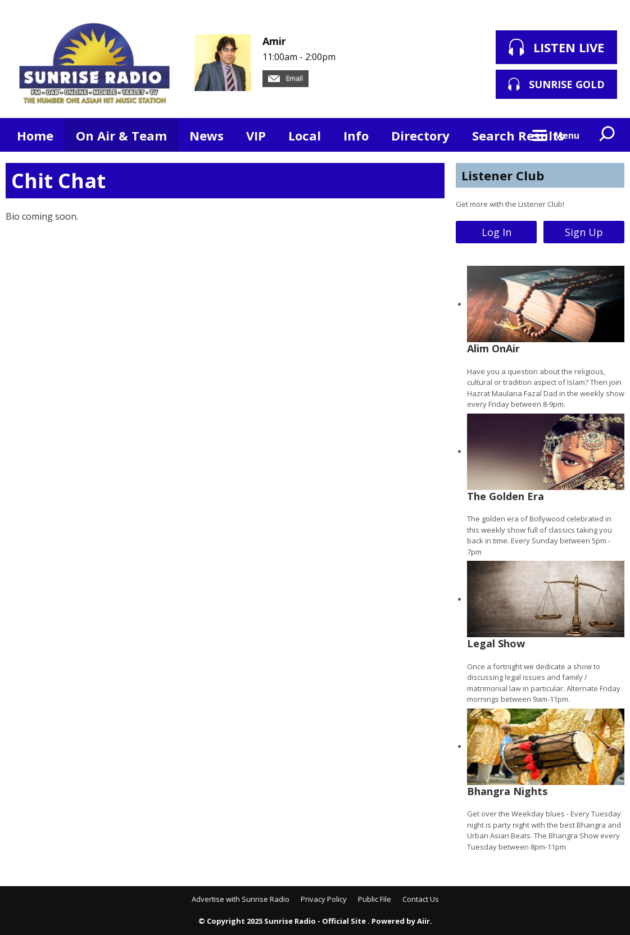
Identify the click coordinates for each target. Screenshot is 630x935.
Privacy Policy (324, 899)
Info (356, 135)
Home (35, 135)
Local (304, 135)
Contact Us (420, 899)
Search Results (518, 135)
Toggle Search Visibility (607, 135)
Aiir (423, 921)
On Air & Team (121, 135)
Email (285, 78)
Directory (420, 135)
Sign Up (584, 232)
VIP (256, 135)
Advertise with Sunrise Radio (240, 899)
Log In (496, 232)
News (206, 135)
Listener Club (502, 175)
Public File (374, 899)
